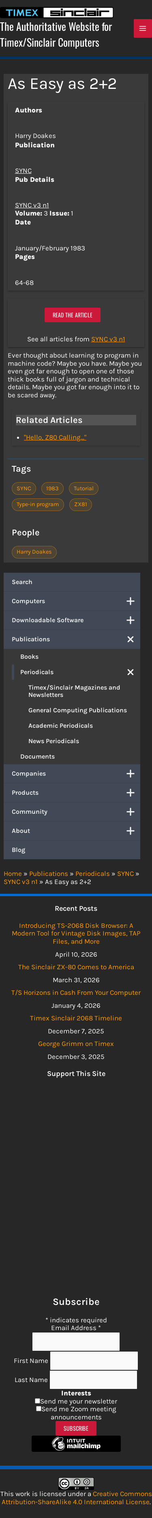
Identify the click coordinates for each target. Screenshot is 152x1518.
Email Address (76, 1328)
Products (76, 792)
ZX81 (80, 504)
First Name (32, 1360)
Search (22, 582)
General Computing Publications (77, 710)
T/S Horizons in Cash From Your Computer (76, 992)
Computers (76, 601)
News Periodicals (53, 741)
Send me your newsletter (78, 1401)
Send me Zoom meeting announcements (78, 1413)
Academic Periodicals (60, 725)
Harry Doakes (34, 551)
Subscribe (76, 1428)
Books (29, 656)
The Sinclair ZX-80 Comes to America (76, 967)
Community (76, 811)
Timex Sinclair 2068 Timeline (76, 1018)
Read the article (72, 314)
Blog (18, 850)
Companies (76, 773)
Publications (76, 639)
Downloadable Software (76, 620)
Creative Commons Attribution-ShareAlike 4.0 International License (77, 1498)
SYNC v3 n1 (32, 205)
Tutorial (84, 488)
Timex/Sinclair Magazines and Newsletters (74, 691)
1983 (52, 488)
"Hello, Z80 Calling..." (55, 437)
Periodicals (80, 672)
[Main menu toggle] (143, 28)
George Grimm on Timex (76, 1043)
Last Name (32, 1380)
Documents (37, 756)
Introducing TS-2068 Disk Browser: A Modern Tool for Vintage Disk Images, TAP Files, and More (76, 933)
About (76, 831)
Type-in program (38, 504)
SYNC (23, 170)
